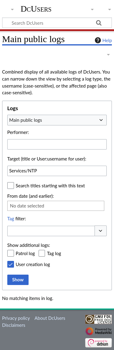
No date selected (27, 205)
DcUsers (36, 9)
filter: (16, 218)
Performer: (18, 132)
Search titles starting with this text (50, 185)
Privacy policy (16, 318)
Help (102, 40)
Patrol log (25, 253)
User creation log (33, 264)
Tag (10, 218)
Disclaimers (13, 325)
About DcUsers (49, 318)
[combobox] (57, 120)
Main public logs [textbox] (25, 120)
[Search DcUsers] (57, 22)
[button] (101, 231)
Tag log (54, 253)
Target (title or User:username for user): (46, 158)
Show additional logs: (28, 245)
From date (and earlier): (30, 196)
